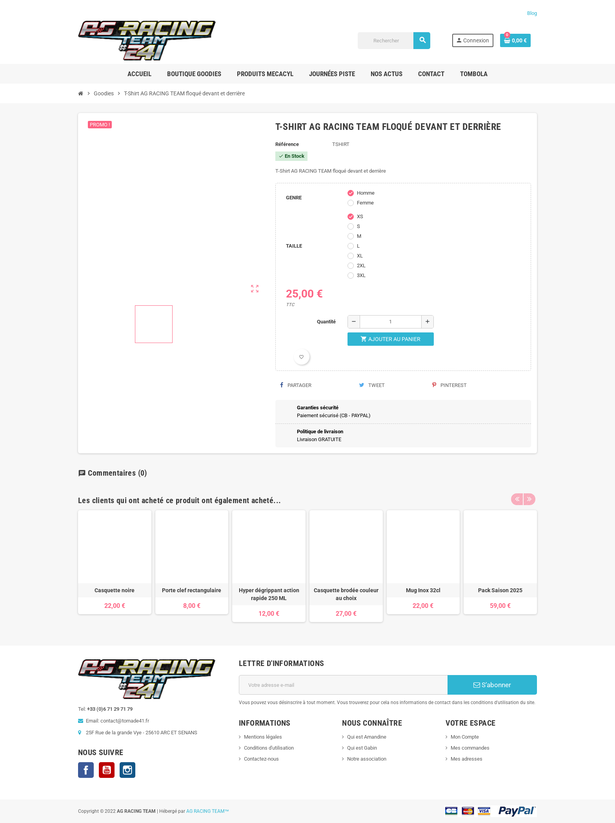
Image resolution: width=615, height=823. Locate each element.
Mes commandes (470, 748)
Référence (287, 144)
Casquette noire (115, 590)
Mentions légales (263, 737)
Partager (295, 385)
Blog (532, 13)
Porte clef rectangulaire (191, 590)
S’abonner (492, 685)
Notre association (366, 759)
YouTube (107, 770)
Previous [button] (517, 500)
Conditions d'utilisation (269, 748)
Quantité (326, 322)
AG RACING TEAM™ (207, 811)
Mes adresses (466, 759)
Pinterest (449, 385)
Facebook (86, 770)
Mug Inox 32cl (423, 590)
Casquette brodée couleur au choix (346, 594)
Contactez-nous (261, 759)
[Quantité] (391, 322)
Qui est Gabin (362, 748)
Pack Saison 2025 (500, 590)
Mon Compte (465, 737)
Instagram (127, 770)
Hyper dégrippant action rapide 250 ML (269, 594)
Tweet (372, 385)
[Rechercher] (394, 40)
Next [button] (529, 500)
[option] (114, 566)
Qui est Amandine (366, 737)
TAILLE (294, 246)
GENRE (294, 198)
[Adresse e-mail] (343, 685)
